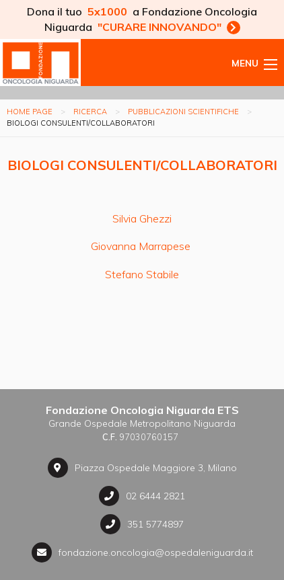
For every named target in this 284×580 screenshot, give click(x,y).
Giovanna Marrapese (142, 246)
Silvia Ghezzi (142, 218)
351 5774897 (142, 524)
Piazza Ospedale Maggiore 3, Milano (142, 468)
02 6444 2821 (142, 496)
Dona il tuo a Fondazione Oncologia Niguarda (142, 19)
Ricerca (90, 111)
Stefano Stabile (142, 274)
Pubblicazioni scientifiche (183, 111)
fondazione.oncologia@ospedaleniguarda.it (142, 552)
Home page (29, 111)
